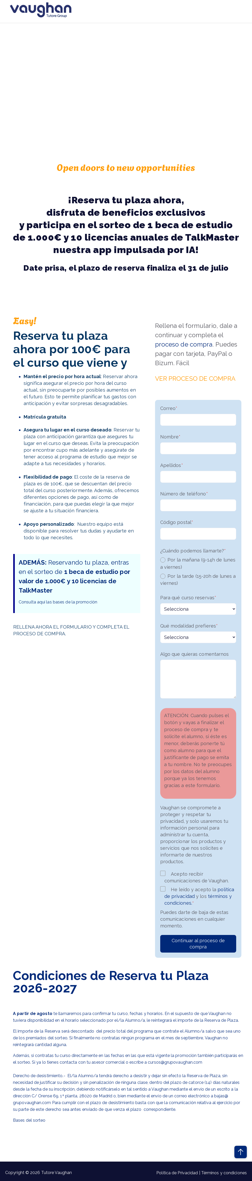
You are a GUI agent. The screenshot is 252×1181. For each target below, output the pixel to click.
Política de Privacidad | (178, 1172)
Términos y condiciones (224, 1172)
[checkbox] (198, 571)
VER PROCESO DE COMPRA (195, 378)
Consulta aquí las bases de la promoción (58, 602)
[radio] (198, 563)
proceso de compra (184, 344)
